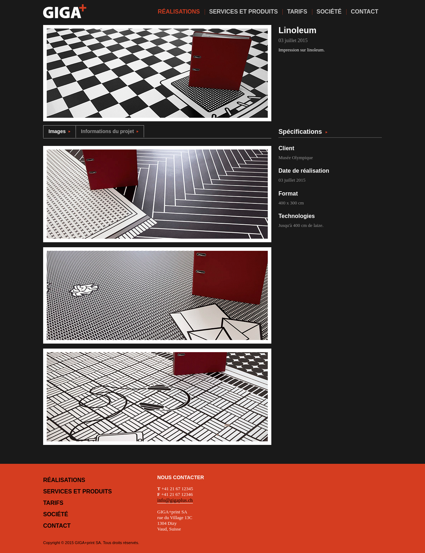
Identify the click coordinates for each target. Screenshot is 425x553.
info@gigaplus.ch (175, 500)
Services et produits (77, 491)
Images (59, 131)
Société (55, 514)
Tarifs (53, 503)
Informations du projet (110, 131)
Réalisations (64, 480)
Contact (57, 526)
